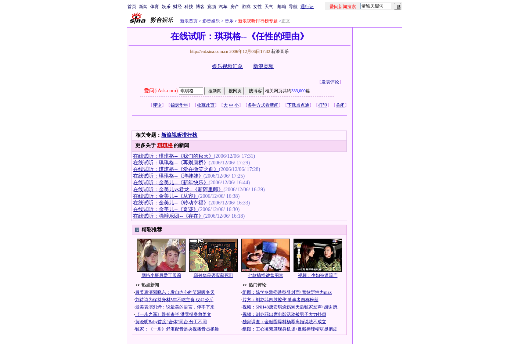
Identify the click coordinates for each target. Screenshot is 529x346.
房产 (234, 6)
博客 (200, 6)
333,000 (298, 90)
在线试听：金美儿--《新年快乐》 (170, 182)
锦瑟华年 (179, 105)
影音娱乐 (211, 21)
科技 (188, 6)
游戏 (246, 6)
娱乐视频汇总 (227, 66)
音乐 (229, 21)
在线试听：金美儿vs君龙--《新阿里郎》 (178, 189)
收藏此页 (206, 105)
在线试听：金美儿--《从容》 (165, 196)
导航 (293, 6)
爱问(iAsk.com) (160, 90)
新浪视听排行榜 (179, 135)
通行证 (307, 6)
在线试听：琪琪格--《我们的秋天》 (173, 156)
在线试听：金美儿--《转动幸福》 (170, 203)
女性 (257, 6)
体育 (154, 6)
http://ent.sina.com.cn (209, 51)
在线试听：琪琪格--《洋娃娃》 (168, 176)
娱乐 (166, 6)
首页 (131, 6)
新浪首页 (189, 21)
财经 (177, 6)
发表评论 (330, 82)
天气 (268, 6)
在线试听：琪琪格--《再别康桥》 (170, 162)
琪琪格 (165, 145)
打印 (322, 105)
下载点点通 (298, 105)
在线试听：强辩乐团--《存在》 (168, 216)
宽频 (211, 6)
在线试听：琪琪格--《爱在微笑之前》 (176, 169)
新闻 (143, 6)
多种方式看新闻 (263, 105)
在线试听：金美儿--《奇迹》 (165, 209)
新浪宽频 (263, 66)
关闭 (340, 105)
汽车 (223, 6)
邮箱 (281, 6)
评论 (157, 105)
